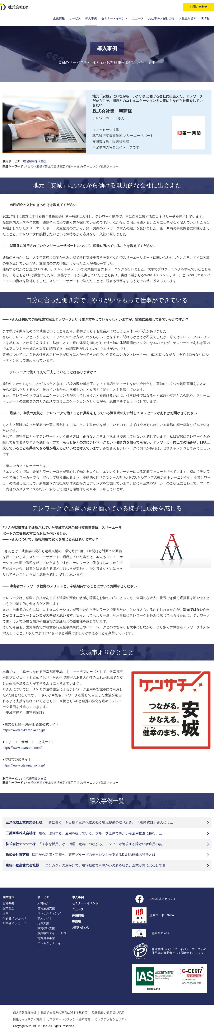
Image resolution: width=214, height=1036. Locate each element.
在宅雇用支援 (46, 908)
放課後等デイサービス (52, 933)
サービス (75, 18)
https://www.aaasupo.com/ (22, 748)
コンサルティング (49, 913)
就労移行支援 (46, 928)
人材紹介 (43, 903)
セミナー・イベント (114, 18)
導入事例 (91, 18)
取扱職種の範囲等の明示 (108, 1012)
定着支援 (43, 923)
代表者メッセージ (14, 918)
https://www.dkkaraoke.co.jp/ (24, 730)
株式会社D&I (18, 7)
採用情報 (78, 915)
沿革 (5, 913)
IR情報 (205, 18)
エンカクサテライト (50, 943)
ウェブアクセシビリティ (111, 1019)
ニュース (138, 18)
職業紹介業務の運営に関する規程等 (64, 1012)
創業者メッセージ (14, 923)
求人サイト (44, 918)
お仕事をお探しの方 (161, 18)
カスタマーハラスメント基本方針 (68, 1019)
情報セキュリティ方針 (27, 1019)
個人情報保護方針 (24, 1012)
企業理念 (8, 908)
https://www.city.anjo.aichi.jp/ (24, 765)
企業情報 (59, 18)
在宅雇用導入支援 (34, 161)
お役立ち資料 (187, 18)
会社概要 (8, 903)
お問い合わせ (81, 927)
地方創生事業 (46, 938)
